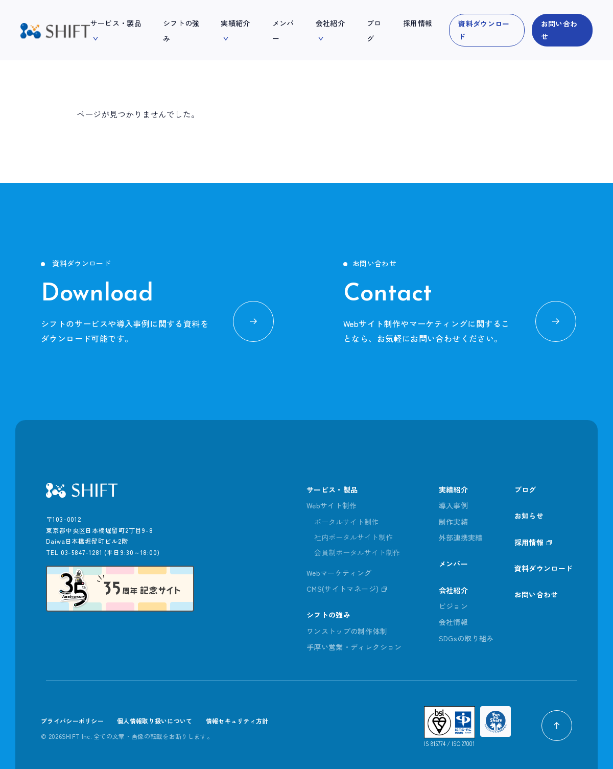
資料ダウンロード (483, 29)
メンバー (453, 563)
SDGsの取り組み (466, 638)
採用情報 (529, 542)
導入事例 (453, 505)
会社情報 (453, 622)
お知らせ (529, 515)
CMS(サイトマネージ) (342, 589)
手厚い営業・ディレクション (354, 647)
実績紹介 (453, 489)
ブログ (525, 489)
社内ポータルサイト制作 (353, 537)
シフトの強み (328, 615)
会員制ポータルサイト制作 (357, 552)
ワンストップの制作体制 (346, 631)
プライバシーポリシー (72, 720)
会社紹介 (453, 590)
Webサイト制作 (331, 505)
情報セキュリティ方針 (237, 720)
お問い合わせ (559, 29)
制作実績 (453, 522)
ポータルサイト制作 (346, 522)
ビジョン (453, 606)
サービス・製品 (332, 489)
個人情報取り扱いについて (155, 720)
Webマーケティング (339, 573)
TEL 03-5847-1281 (74, 552)
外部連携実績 (461, 537)
